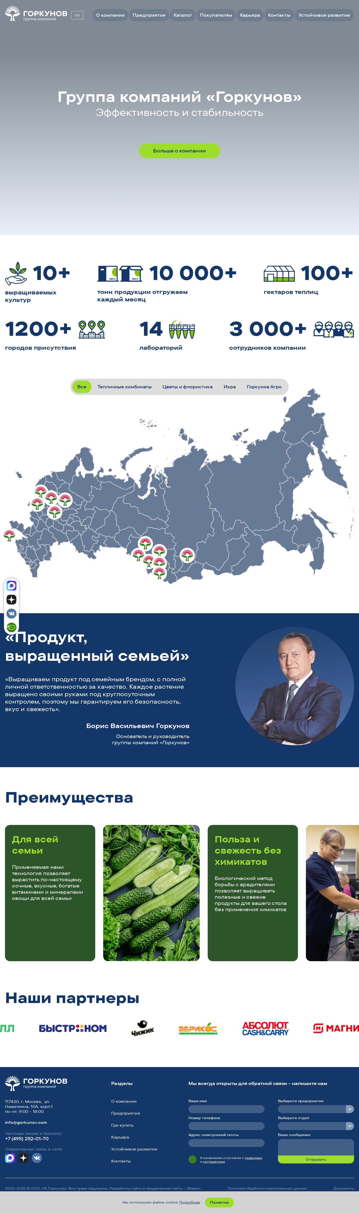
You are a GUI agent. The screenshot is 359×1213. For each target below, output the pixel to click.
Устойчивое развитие (324, 15)
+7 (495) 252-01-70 (27, 1139)
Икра (230, 387)
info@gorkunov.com (26, 1122)
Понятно (219, 1202)
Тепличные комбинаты (124, 387)
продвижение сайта (164, 1188)
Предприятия (149, 15)
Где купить (122, 1125)
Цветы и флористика (188, 387)
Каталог (183, 15)
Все (82, 387)
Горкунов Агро (264, 387)
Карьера (250, 15)
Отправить (316, 1159)
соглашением (214, 1161)
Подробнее (189, 1202)
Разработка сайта (126, 1188)
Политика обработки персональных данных (267, 1188)
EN (77, 15)
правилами (253, 1158)
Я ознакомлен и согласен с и (231, 1159)
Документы (343, 1188)
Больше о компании (179, 150)
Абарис (193, 1188)
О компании (110, 15)
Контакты (279, 15)
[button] (329, 799)
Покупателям (216, 15)
